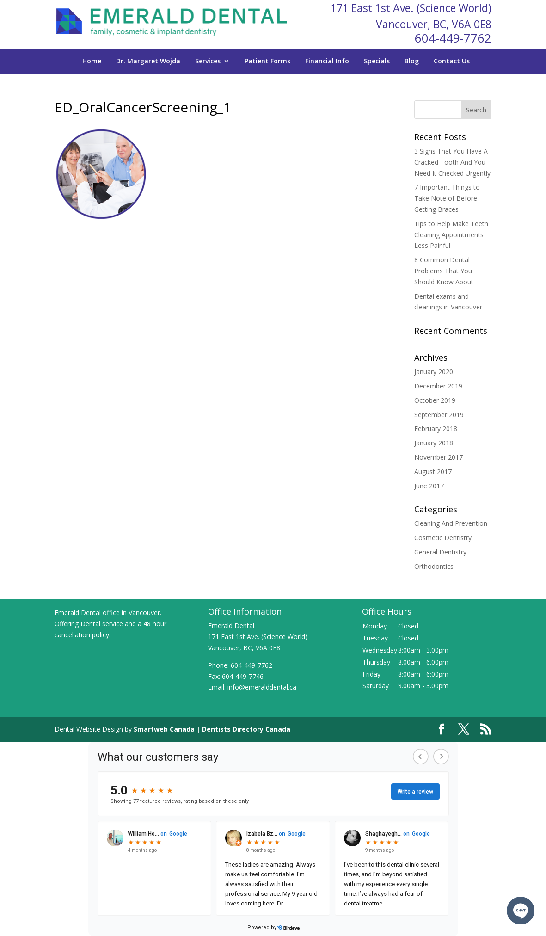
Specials (377, 61)
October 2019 (434, 400)
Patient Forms (267, 61)
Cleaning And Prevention (450, 523)
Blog (412, 61)
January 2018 (433, 442)
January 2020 (433, 371)
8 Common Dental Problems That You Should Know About (443, 270)
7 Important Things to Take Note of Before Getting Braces (447, 198)
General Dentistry (440, 552)
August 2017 (433, 471)
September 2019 (439, 414)
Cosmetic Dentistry (443, 537)
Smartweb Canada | (168, 729)
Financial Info (327, 61)
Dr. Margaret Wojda (148, 61)
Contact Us (452, 61)
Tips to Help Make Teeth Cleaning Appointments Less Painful (451, 234)
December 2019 (438, 386)
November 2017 (438, 457)
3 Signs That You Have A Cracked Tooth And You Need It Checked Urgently (452, 162)
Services (208, 61)
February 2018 (435, 428)
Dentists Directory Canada (246, 729)
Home (91, 61)
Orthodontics (434, 566)
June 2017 (429, 485)
